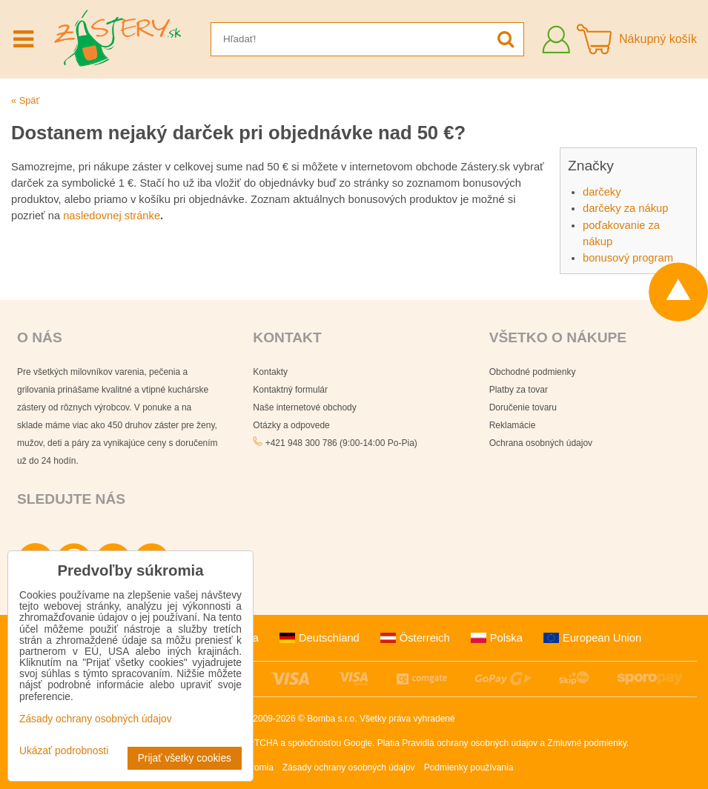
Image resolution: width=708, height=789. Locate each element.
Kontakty (270, 372)
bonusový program (628, 258)
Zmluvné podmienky (586, 743)
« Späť (25, 100)
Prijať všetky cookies (184, 758)
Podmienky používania (469, 767)
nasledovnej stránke (111, 216)
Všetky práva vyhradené (407, 718)
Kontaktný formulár (290, 389)
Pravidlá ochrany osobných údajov (469, 743)
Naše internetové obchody (304, 407)
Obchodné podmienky (532, 372)
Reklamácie (512, 425)
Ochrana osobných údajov (540, 443)
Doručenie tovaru (523, 407)
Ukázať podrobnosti (63, 750)
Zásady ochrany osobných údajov (348, 767)
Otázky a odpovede (291, 425)
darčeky (602, 192)
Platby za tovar (518, 389)
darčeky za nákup (625, 208)
